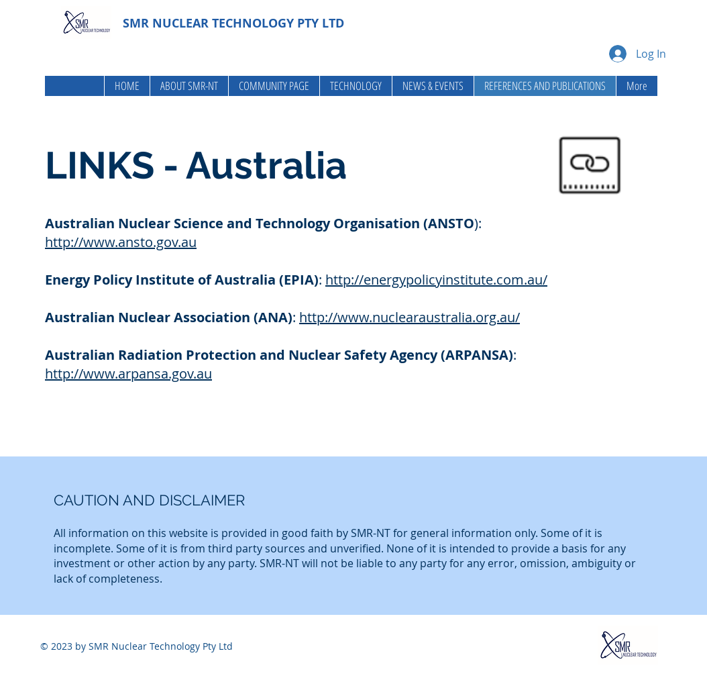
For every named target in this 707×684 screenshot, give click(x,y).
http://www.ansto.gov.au (121, 242)
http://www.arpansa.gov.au (128, 373)
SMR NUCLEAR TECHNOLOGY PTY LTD (233, 23)
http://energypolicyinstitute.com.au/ (436, 280)
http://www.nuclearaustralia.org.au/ (409, 317)
